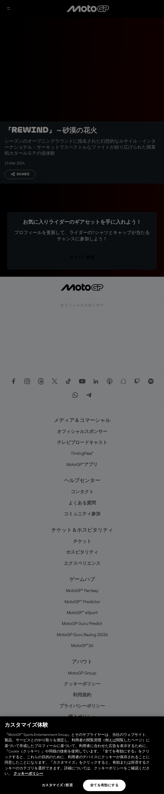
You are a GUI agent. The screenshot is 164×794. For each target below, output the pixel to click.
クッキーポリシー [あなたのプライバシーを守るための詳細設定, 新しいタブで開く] (28, 774)
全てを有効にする (104, 785)
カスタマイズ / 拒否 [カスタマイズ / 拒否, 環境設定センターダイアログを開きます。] (57, 785)
